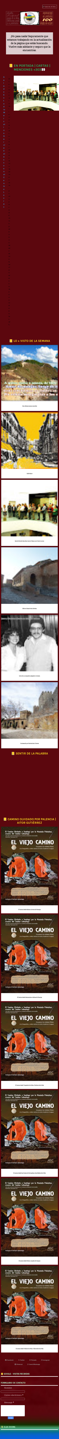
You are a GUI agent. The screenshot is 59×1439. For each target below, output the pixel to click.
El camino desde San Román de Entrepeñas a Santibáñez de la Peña (29, 1173)
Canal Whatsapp (33, 1364)
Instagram (45, 1360)
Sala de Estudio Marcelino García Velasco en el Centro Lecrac (29, 541)
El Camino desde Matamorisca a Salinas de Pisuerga (29, 997)
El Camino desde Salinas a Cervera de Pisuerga (29, 909)
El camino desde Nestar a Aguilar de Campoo (29, 1261)
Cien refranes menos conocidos (29, 406)
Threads (32, 1360)
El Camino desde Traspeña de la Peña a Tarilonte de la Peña (29, 1085)
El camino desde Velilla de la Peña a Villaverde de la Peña (29, 1348)
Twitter (21, 1360)
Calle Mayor (29, 473)
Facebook (9, 1360)
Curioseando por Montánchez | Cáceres (29, 743)
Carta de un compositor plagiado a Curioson (29, 676)
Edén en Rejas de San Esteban (29, 608)
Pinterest (19, 1364)
